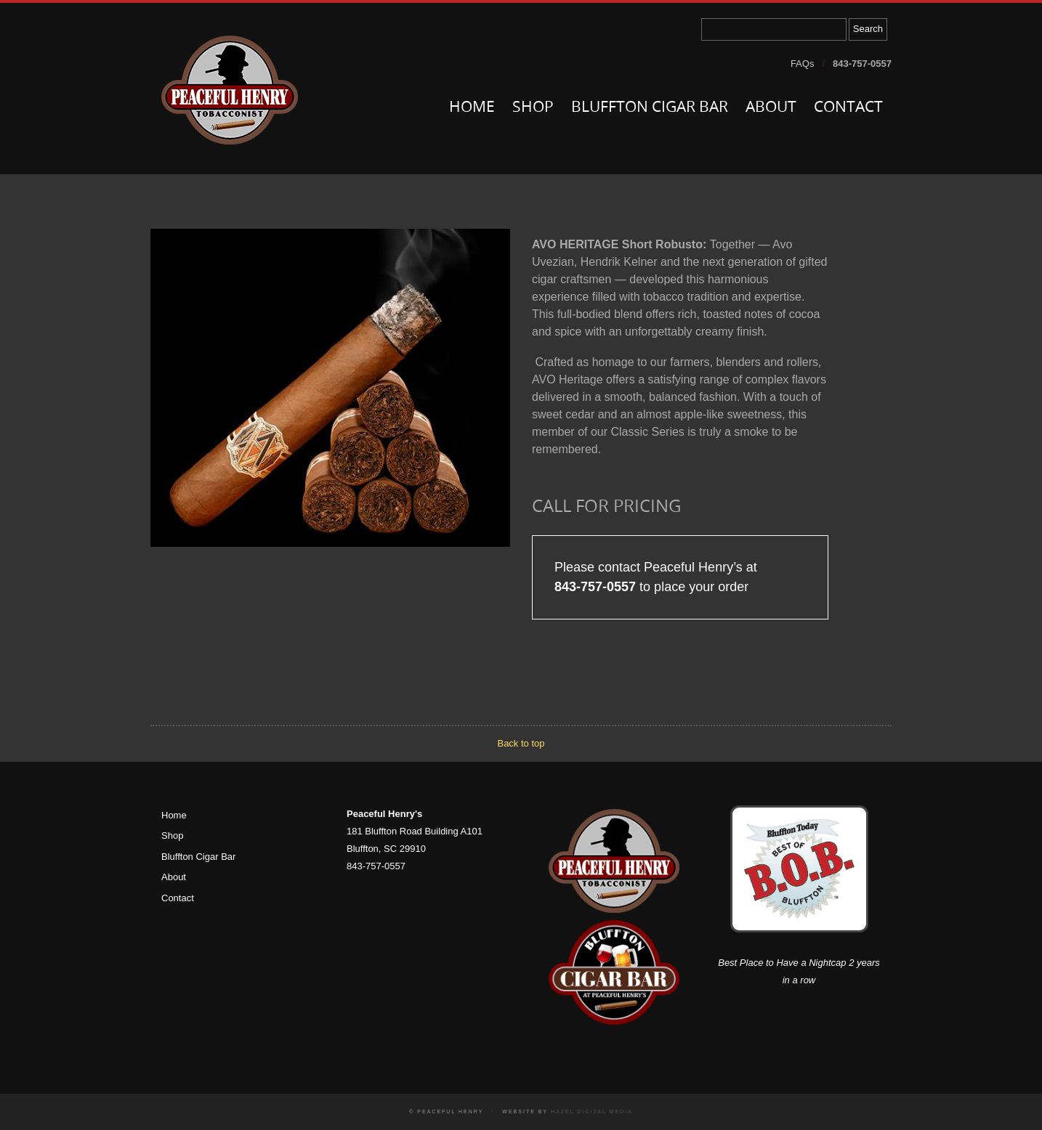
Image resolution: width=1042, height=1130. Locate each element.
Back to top (520, 743)
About (771, 107)
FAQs (803, 63)
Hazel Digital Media (592, 1111)
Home (472, 107)
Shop (533, 107)
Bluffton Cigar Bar (649, 107)
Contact (848, 107)
